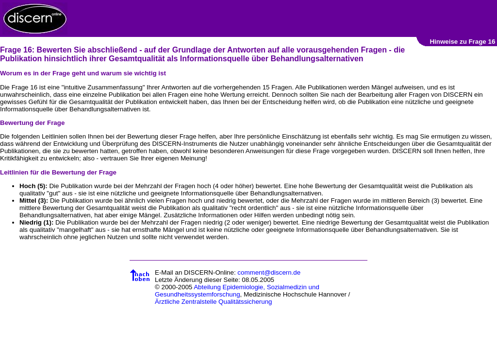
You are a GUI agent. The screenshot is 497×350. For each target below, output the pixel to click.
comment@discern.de (268, 272)
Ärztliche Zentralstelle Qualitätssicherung (213, 301)
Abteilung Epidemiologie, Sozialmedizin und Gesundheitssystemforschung (237, 290)
